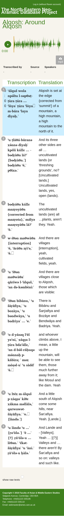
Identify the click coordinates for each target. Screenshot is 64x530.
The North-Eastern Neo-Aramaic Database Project (29, 11)
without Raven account (50, 4)
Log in (35, 4)
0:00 (4, 98)
